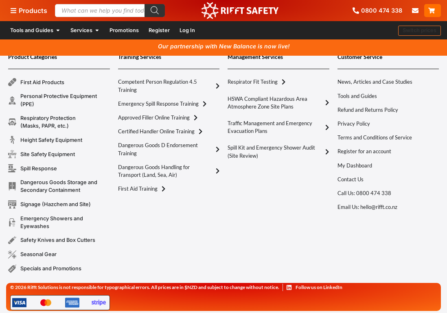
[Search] (155, 10)
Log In (187, 30)
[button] (419, 31)
